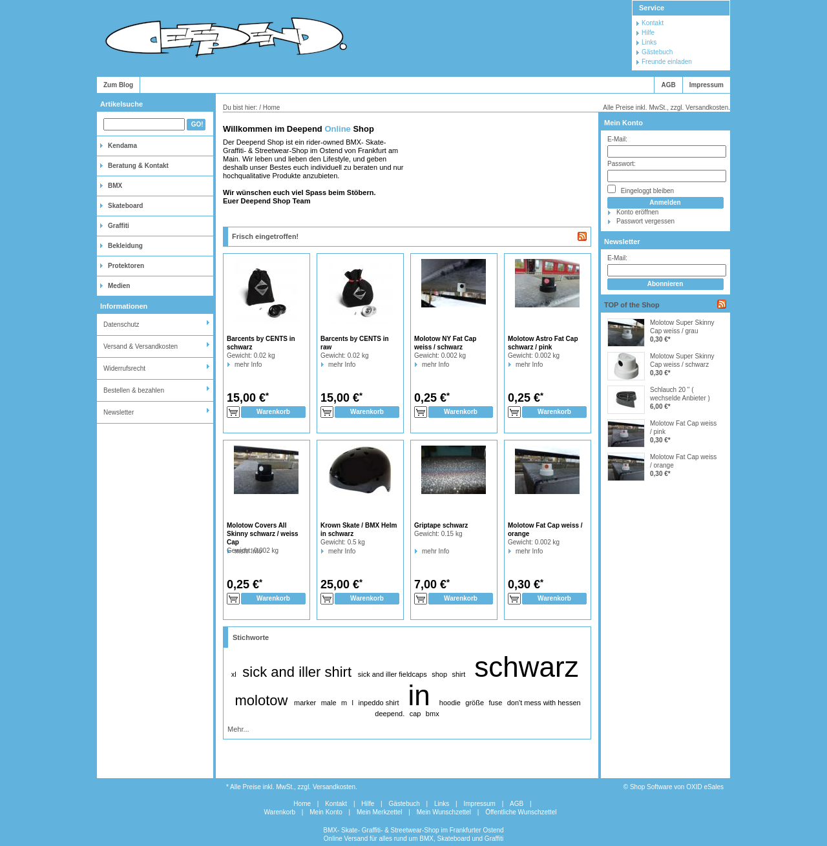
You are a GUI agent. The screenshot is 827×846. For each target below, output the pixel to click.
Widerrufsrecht (124, 368)
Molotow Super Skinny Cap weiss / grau (682, 327)
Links (649, 42)
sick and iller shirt (296, 672)
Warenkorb (280, 812)
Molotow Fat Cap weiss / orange (683, 461)
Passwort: (621, 163)
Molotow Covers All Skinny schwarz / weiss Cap (262, 534)
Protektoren (126, 265)
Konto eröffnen (637, 212)
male (329, 703)
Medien (119, 285)
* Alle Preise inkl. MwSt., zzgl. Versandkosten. (291, 786)
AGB (668, 84)
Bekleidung (125, 245)
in (419, 695)
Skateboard (125, 205)
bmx (432, 713)
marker (305, 703)
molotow (261, 700)
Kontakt (653, 22)
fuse (496, 703)
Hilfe (648, 32)
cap (415, 713)
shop (439, 674)
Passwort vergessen (645, 221)
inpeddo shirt (378, 703)
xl (233, 674)
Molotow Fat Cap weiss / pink (683, 427)
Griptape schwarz (441, 525)
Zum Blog (118, 84)
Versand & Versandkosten (140, 346)
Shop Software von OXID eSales (677, 786)
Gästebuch (657, 52)
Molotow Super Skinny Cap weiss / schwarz (682, 360)
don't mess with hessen (544, 703)
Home (302, 803)
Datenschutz (121, 324)
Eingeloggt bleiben (640, 189)
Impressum (706, 84)
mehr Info (328, 364)
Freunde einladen (667, 61)
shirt (458, 674)
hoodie (450, 703)
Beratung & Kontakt (138, 165)
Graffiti (118, 225)
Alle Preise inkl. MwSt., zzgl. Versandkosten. (666, 107)
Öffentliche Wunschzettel (520, 812)
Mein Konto (623, 123)
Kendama (122, 145)
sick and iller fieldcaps (392, 674)
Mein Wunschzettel (444, 812)
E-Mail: (617, 139)
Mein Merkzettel (380, 812)
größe (474, 703)
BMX (115, 185)
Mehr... (238, 729)
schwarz (526, 667)
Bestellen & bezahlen (133, 390)
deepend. (389, 713)
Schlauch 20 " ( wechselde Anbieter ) (680, 394)
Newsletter (118, 412)
